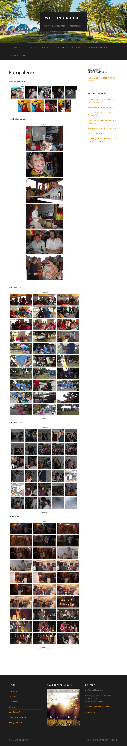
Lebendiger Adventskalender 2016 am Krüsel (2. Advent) (102, 139)
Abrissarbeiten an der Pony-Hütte (102, 128)
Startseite (16, 47)
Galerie (61, 47)
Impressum (90, 712)
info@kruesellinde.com (100, 707)
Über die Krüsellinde (97, 47)
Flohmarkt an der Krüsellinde (100, 107)
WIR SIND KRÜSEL (63, 18)
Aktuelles (31, 47)
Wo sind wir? (76, 47)
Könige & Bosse (18, 56)
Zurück (44, 124)
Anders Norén (102, 740)
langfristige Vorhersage (63, 724)
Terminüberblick (95, 133)
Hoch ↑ (115, 740)
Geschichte (47, 47)
